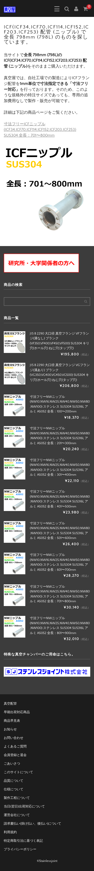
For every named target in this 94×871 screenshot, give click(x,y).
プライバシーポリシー (20, 849)
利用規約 (10, 832)
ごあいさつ (12, 763)
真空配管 (10, 703)
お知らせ (10, 729)
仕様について (13, 789)
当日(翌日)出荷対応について (24, 806)
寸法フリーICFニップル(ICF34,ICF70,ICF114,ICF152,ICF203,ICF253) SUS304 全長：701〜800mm (40, 130)
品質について (13, 781)
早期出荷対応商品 (17, 712)
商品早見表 (12, 721)
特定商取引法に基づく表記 (23, 841)
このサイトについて (18, 772)
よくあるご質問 (15, 746)
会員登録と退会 (15, 755)
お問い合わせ (13, 738)
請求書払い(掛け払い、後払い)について (32, 823)
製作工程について (17, 798)
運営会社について (17, 815)
